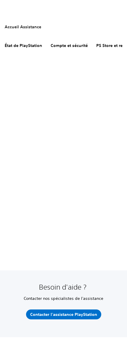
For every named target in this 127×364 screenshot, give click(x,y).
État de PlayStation (23, 45)
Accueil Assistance (23, 26)
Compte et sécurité (69, 45)
